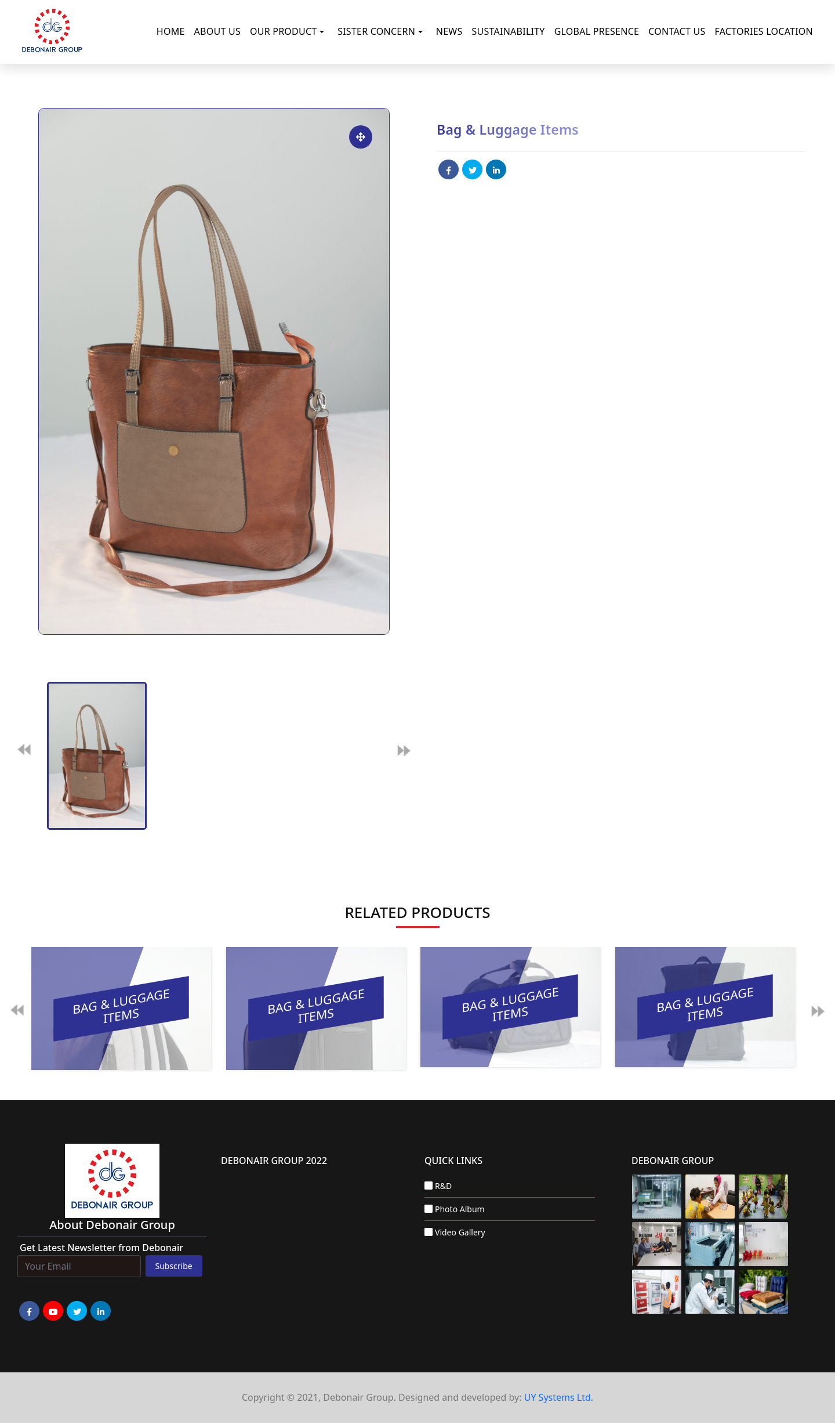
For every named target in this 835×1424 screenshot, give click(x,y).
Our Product (283, 31)
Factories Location (763, 31)
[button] (324, 32)
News (449, 31)
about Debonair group (112, 1225)
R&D (443, 1185)
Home (171, 31)
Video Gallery (460, 1232)
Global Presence (597, 31)
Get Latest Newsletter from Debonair (101, 1247)
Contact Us (676, 31)
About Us (217, 31)
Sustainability (508, 31)
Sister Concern (376, 31)
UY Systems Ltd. (558, 1397)
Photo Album (460, 1209)
